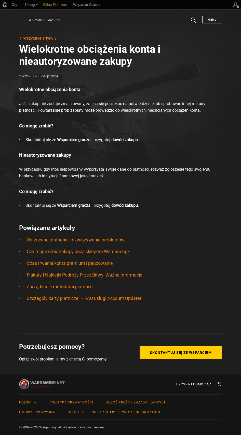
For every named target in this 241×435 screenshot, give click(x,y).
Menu (212, 19)
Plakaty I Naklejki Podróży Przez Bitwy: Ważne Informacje (84, 275)
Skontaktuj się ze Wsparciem (181, 353)
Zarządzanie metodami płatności (60, 286)
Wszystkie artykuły (40, 38)
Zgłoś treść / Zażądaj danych (135, 402)
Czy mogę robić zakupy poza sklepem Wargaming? (78, 251)
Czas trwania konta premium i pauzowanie (70, 263)
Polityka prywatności (71, 402)
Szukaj (193, 22)
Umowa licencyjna (37, 412)
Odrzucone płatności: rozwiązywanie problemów (76, 239)
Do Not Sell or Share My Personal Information (114, 412)
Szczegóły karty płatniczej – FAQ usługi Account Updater (84, 298)
